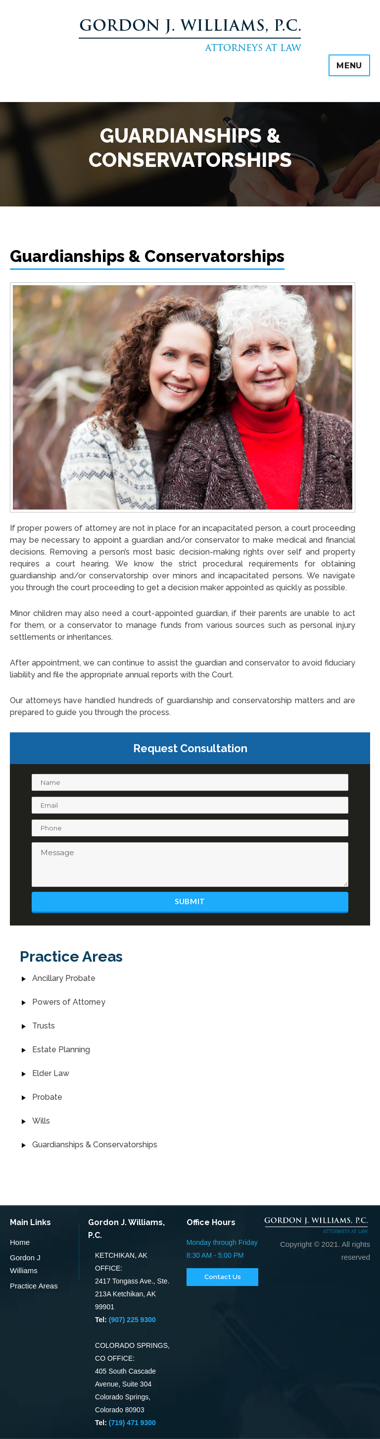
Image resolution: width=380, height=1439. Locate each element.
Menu (349, 65)
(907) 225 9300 (132, 1320)
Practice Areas (34, 1286)
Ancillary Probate (63, 978)
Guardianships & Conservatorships (94, 1144)
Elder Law (50, 1073)
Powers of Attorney (68, 1002)
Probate (47, 1097)
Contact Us (222, 1277)
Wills (41, 1121)
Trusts (43, 1025)
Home (20, 1242)
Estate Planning (61, 1049)
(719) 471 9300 (132, 1423)
